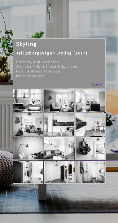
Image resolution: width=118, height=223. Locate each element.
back (97, 84)
